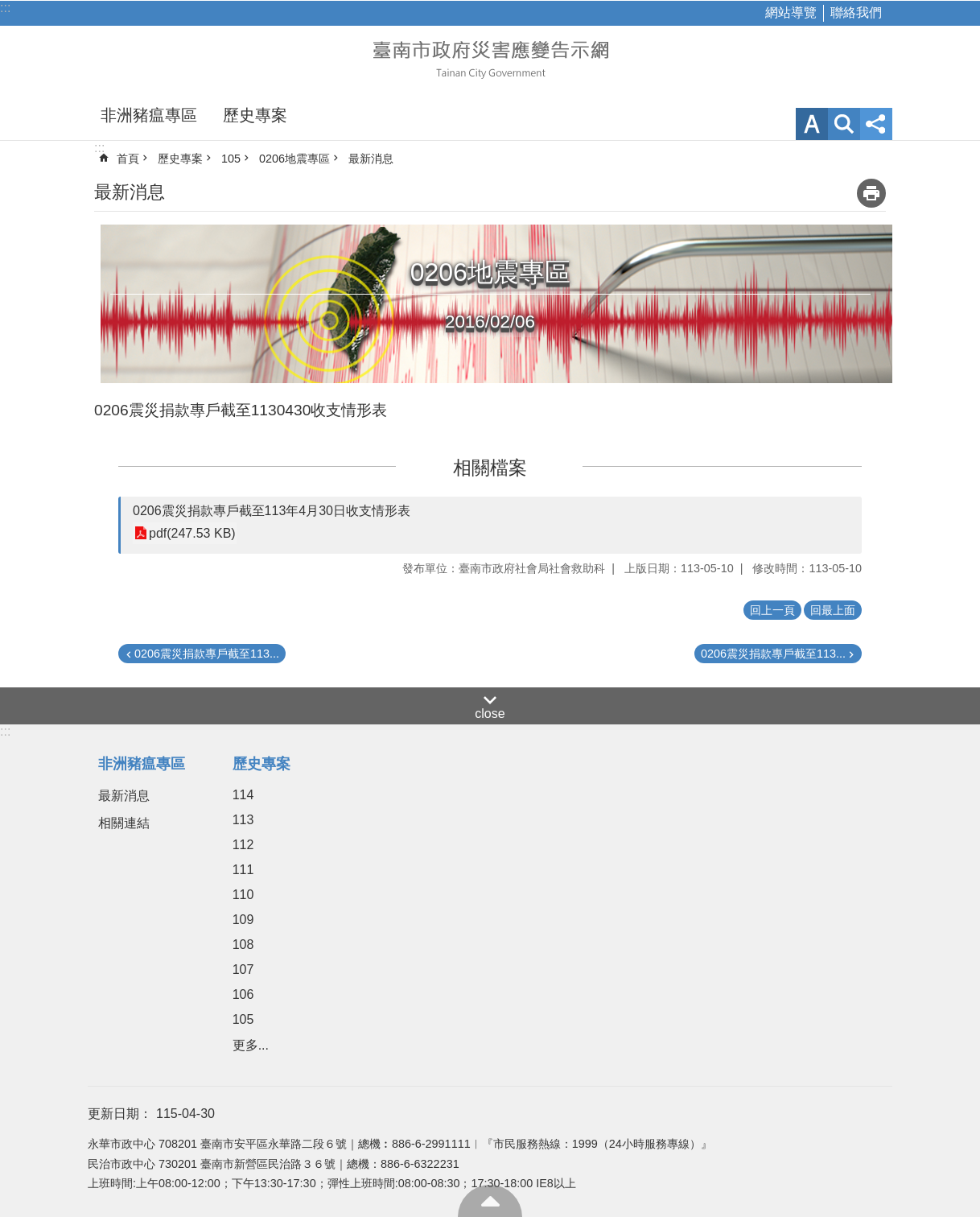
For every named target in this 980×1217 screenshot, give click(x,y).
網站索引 (844, 124)
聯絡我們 (856, 12)
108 (243, 944)
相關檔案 (490, 467)
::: (5, 7)
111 (243, 870)
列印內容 (871, 193)
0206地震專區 (294, 158)
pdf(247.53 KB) (192, 533)
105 (231, 158)
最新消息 (370, 158)
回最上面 (490, 1201)
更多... (251, 1045)
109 (243, 919)
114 (243, 795)
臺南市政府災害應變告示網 (490, 58)
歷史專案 (255, 115)
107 (243, 969)
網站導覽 (791, 12)
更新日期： (120, 1113)
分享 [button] (876, 124)
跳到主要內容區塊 (8, 8)
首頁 (128, 158)
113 (243, 820)
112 (243, 845)
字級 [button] (812, 124)
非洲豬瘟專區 (149, 115)
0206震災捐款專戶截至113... (206, 653)
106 (243, 994)
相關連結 (124, 823)
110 (243, 894)
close (489, 713)
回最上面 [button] (832, 610)
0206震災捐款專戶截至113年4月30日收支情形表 (271, 511)
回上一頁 (772, 610)
